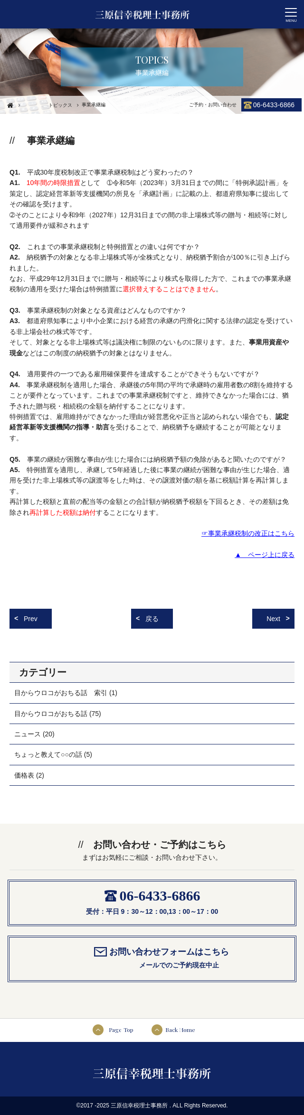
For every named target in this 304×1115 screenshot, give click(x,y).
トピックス (60, 105)
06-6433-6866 (273, 105)
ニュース (27, 734)
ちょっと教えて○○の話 (48, 754)
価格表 (24, 775)
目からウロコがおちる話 (50, 713)
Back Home (180, 1029)
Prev (31, 619)
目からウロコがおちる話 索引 (60, 693)
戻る (152, 619)
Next (273, 619)
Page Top (121, 1029)
